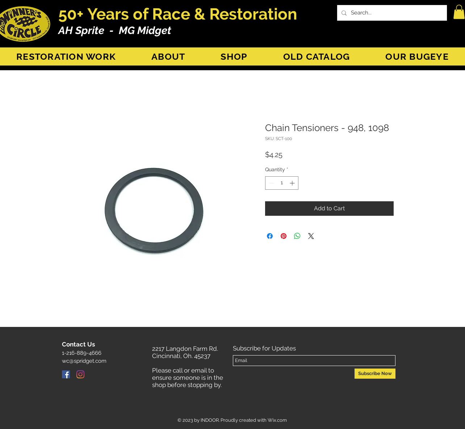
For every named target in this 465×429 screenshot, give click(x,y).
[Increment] (292, 183)
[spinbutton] (281, 183)
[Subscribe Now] (375, 374)
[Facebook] (66, 374)
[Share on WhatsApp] (297, 236)
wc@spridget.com (84, 361)
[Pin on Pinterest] (283, 236)
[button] (459, 12)
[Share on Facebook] (269, 236)
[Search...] (391, 13)
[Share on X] (311, 236)
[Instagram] (80, 374)
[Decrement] (270, 183)
